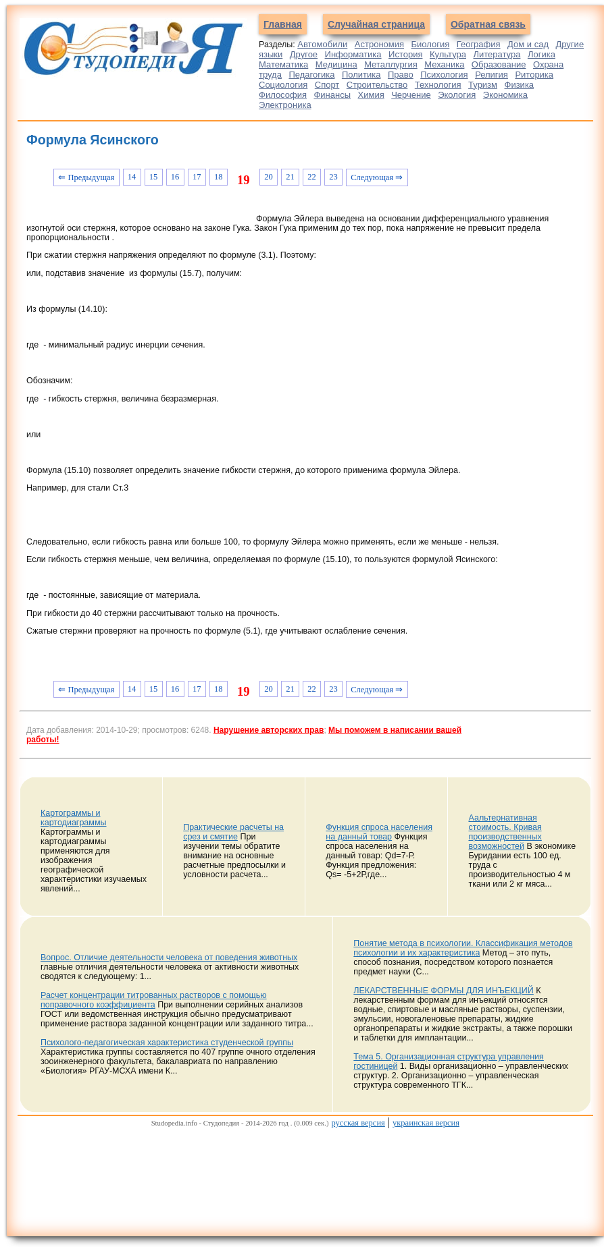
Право (400, 75)
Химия (371, 95)
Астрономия (379, 44)
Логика (541, 54)
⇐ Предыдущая (86, 177)
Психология (444, 75)
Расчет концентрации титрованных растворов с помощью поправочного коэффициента (154, 1000)
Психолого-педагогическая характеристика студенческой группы (167, 1042)
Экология (457, 95)
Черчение (411, 95)
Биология (430, 44)
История (405, 54)
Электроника (285, 105)
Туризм (482, 85)
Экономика (505, 95)
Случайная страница (376, 24)
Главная (282, 24)
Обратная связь (488, 24)
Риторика (534, 75)
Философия (283, 95)
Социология (283, 85)
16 (175, 177)
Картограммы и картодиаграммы (74, 817)
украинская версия (426, 1123)
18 (218, 177)
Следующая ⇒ (377, 177)
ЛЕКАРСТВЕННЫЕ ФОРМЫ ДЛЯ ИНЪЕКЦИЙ (443, 990)
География (479, 44)
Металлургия (391, 64)
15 (153, 177)
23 (333, 177)
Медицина (336, 64)
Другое (304, 54)
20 (268, 177)
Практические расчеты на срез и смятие (233, 832)
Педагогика (311, 75)
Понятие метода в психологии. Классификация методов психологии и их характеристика (462, 948)
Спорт (327, 85)
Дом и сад (528, 44)
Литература (496, 54)
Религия (491, 75)
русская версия (357, 1123)
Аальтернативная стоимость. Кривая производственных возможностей (504, 832)
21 (290, 177)
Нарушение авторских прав (268, 730)
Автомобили (322, 44)
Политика (361, 75)
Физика (519, 85)
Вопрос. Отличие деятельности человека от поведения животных (169, 957)
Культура (448, 54)
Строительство (377, 85)
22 (311, 177)
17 (197, 177)
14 (132, 177)
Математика (283, 64)
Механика (444, 64)
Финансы (332, 95)
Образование (499, 64)
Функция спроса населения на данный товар (379, 832)
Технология (438, 85)
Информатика (353, 54)
